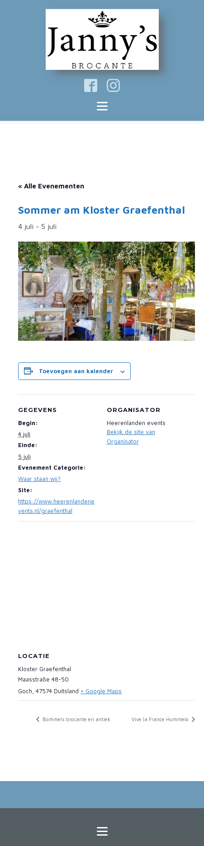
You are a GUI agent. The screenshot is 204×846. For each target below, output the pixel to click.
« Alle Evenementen (51, 186)
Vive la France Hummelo (161, 719)
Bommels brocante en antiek (75, 719)
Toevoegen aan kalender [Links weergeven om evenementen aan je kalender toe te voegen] (76, 371)
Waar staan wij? (39, 478)
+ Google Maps (101, 691)
